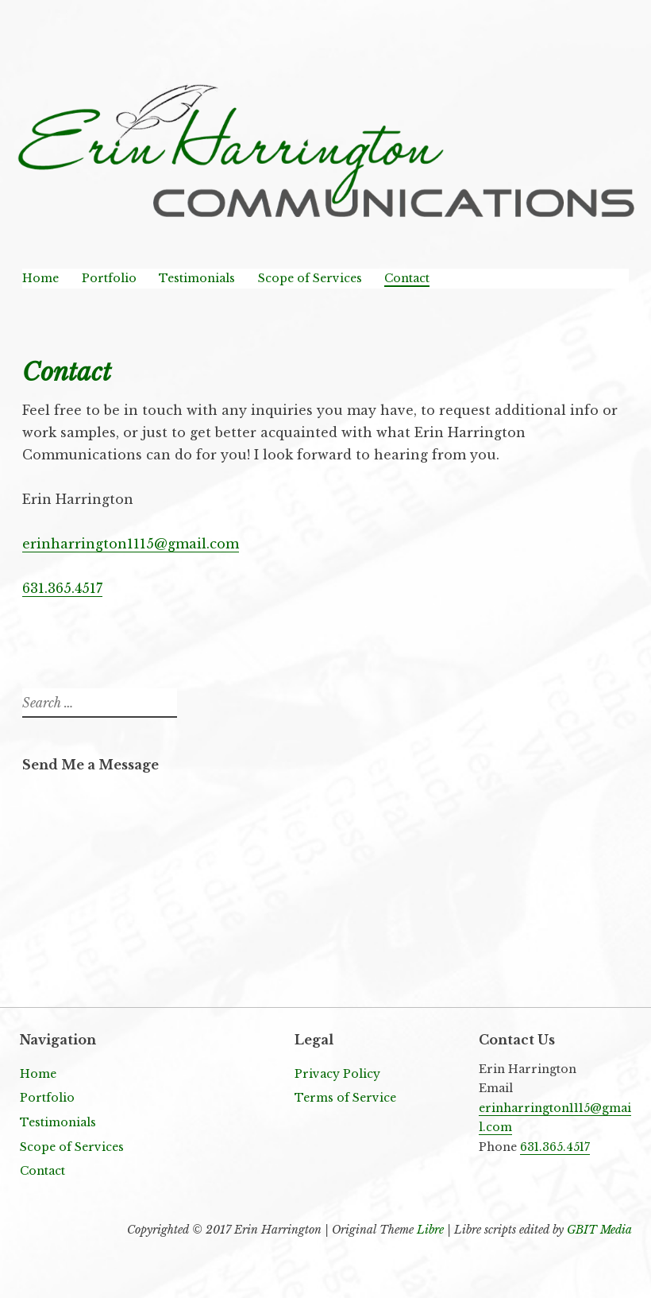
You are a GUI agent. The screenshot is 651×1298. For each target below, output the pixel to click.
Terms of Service (345, 1098)
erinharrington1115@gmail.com (130, 544)
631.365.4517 (62, 588)
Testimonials (197, 278)
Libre (430, 1229)
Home (40, 278)
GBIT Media (599, 1229)
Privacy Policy (337, 1074)
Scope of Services (310, 278)
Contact (407, 278)
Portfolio (109, 278)
